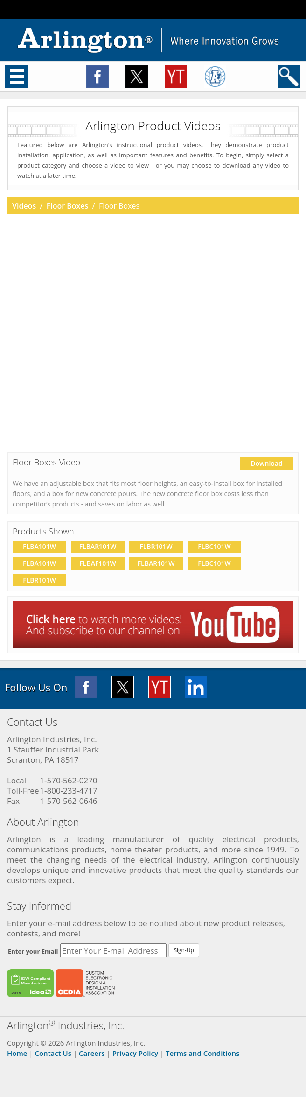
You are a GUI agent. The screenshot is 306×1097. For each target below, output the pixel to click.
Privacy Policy (135, 1053)
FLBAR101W (98, 546)
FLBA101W (39, 546)
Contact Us (53, 1053)
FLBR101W (156, 546)
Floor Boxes (68, 206)
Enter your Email (33, 951)
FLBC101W (214, 546)
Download (266, 463)
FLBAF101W (97, 563)
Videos (24, 206)
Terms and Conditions (202, 1053)
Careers (92, 1053)
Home (17, 1053)
